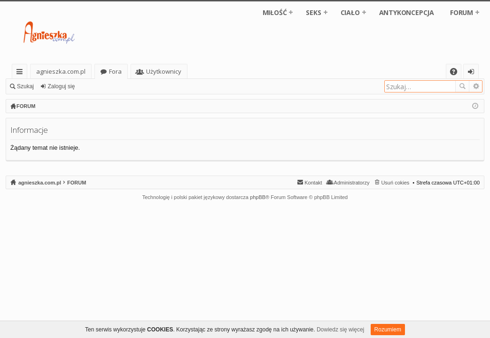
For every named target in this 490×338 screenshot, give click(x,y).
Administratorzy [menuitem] (352, 182)
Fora (115, 71)
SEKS (313, 12)
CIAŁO (350, 12)
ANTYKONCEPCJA (406, 12)
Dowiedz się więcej (340, 329)
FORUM (461, 12)
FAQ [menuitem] (456, 73)
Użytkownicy (163, 71)
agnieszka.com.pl (61, 71)
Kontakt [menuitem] (313, 182)
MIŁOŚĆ (275, 12)
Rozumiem (387, 329)
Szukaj (25, 86)
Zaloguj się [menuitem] (472, 73)
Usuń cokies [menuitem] (395, 182)
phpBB (257, 197)
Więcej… (21, 73)
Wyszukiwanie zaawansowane (475, 86)
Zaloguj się (61, 86)
